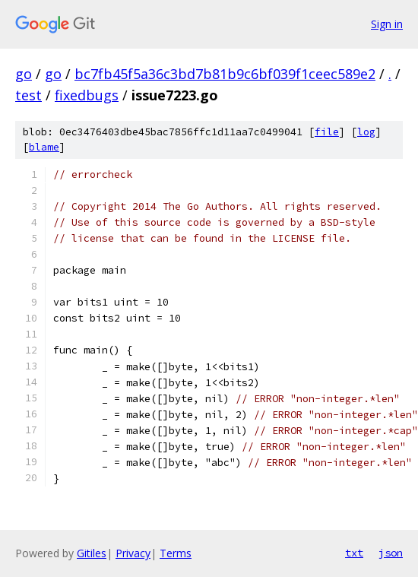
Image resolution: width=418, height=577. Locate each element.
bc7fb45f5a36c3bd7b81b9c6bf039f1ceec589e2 (224, 74)
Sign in (387, 24)
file (327, 131)
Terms (176, 553)
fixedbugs (87, 95)
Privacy (133, 553)
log (366, 131)
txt (354, 553)
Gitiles (91, 553)
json (390, 553)
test (28, 95)
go (23, 74)
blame (44, 147)
